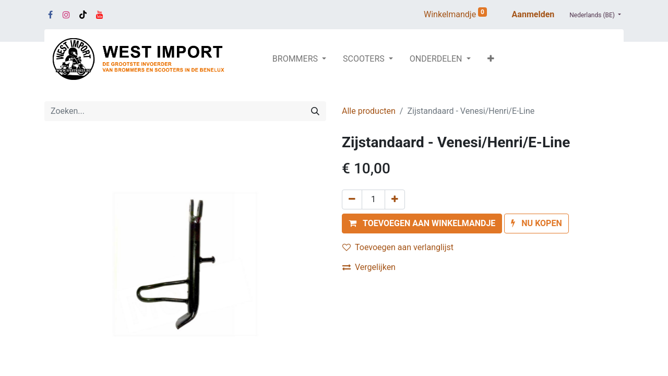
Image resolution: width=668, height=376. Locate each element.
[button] (491, 59)
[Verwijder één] (352, 199)
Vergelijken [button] (369, 267)
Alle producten (369, 111)
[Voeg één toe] (395, 199)
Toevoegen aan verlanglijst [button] (398, 247)
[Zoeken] (315, 111)
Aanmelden (533, 14)
